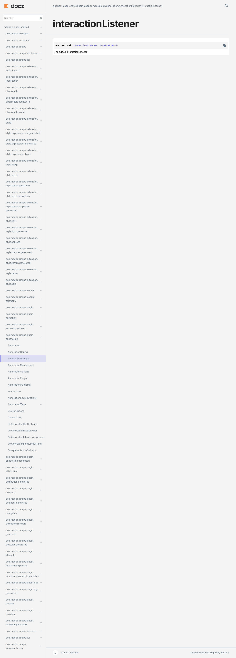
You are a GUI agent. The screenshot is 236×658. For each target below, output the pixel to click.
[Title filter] (23, 18)
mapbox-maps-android (65, 5)
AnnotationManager (130, 5)
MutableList (107, 45)
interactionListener (152, 5)
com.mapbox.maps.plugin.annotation (98, 5)
